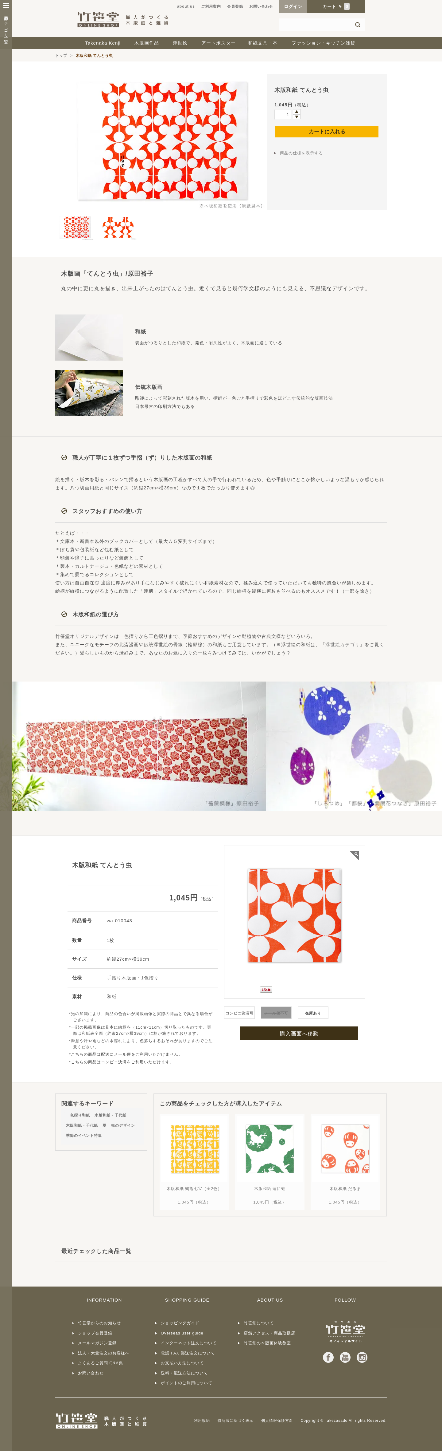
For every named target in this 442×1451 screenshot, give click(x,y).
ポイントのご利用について (186, 1383)
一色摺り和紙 (78, 1115)
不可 (276, 1013)
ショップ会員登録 (95, 1333)
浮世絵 (180, 42)
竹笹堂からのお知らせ (99, 1323)
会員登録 (235, 6)
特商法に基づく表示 (236, 1420)
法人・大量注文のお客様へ (104, 1353)
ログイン (293, 6)
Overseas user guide (182, 1333)
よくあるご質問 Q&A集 (100, 1363)
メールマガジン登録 (97, 1343)
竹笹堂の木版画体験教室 (267, 1343)
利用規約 (202, 1420)
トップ (61, 55)
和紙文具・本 (262, 42)
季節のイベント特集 (84, 1135)
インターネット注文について (189, 1343)
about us (186, 6)
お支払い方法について (182, 1363)
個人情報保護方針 (277, 1420)
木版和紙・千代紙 (110, 1115)
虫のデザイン (123, 1125)
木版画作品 (146, 42)
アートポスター (218, 42)
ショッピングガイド (180, 1323)
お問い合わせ (261, 6)
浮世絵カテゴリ (342, 644)
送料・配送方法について (184, 1373)
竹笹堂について (259, 1323)
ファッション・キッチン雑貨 (323, 42)
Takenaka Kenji (103, 42)
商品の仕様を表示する (301, 153)
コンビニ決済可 (240, 1013)
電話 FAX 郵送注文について (188, 1353)
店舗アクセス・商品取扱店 (269, 1333)
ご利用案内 (211, 6)
